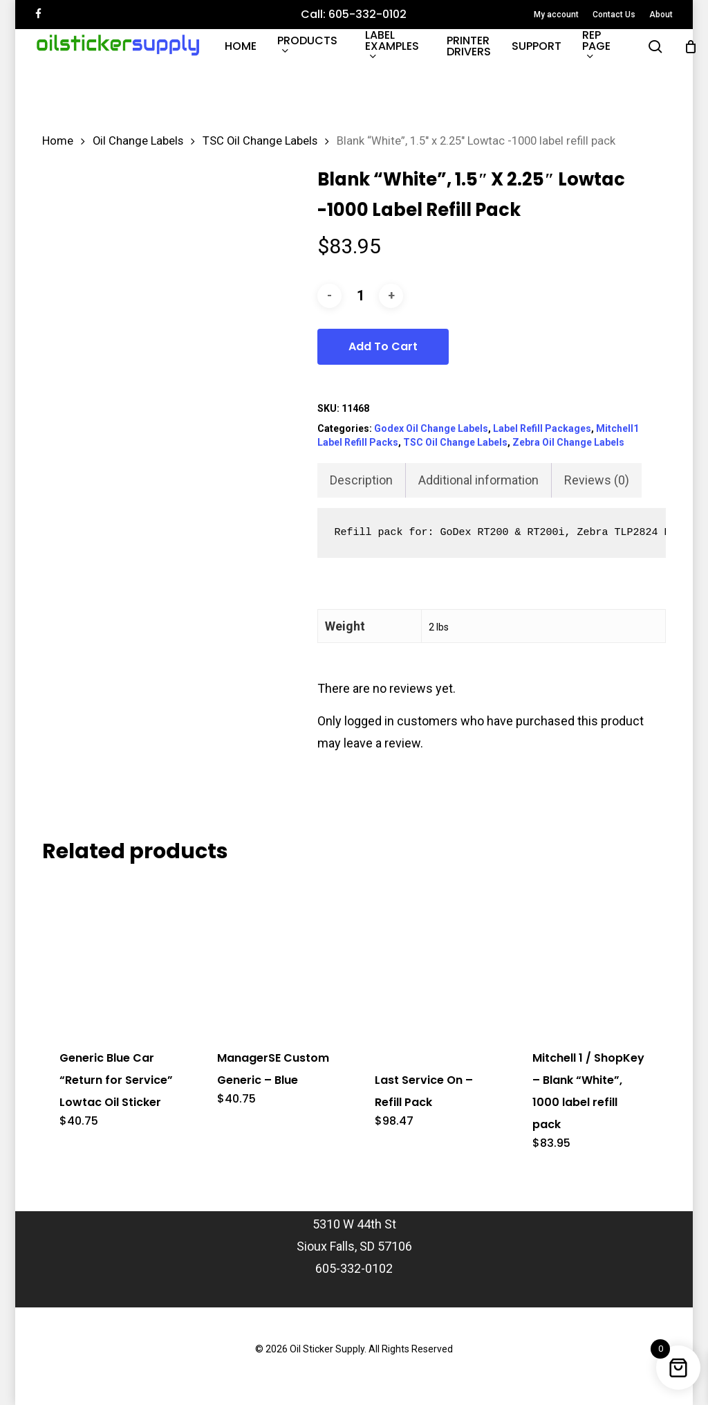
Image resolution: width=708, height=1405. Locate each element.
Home (57, 140)
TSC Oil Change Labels (260, 140)
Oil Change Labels (138, 140)
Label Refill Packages (542, 428)
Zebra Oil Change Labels (568, 442)
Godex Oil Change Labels (431, 428)
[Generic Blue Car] (117, 953)
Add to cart (383, 346)
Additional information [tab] (478, 480)
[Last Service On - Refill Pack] (432, 965)
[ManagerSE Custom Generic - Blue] (274, 953)
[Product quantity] (360, 296)
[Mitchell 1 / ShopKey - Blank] (589, 953)
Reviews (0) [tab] (596, 480)
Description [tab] (361, 480)
